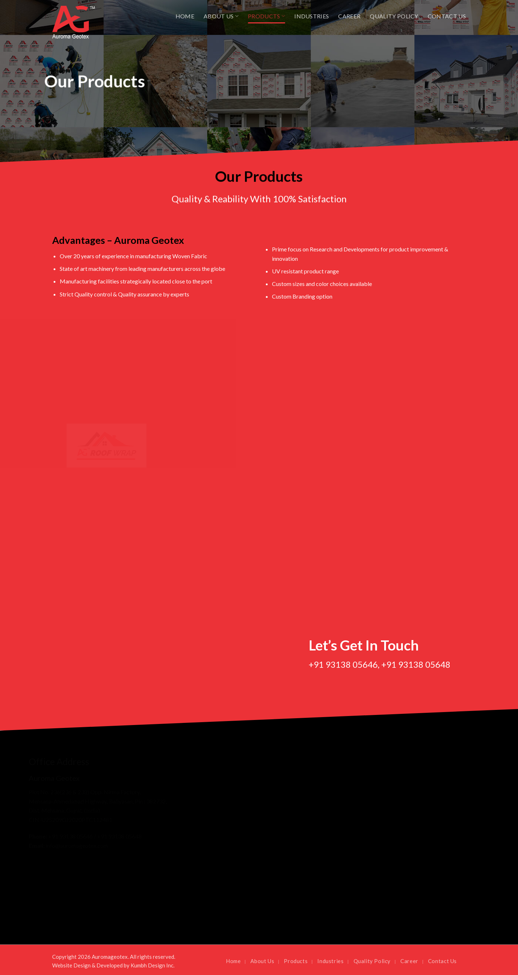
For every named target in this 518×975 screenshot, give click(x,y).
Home (185, 16)
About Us (221, 16)
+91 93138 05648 (415, 664)
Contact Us (447, 16)
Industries (311, 16)
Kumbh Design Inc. (152, 965)
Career (349, 16)
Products (266, 16)
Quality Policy (394, 16)
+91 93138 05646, (344, 664)
